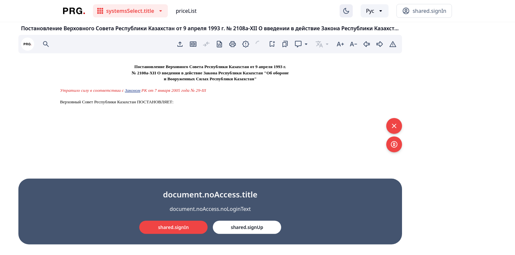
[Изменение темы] (346, 10)
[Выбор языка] (375, 10)
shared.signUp (247, 227)
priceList (186, 10)
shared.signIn (173, 227)
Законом (132, 90)
